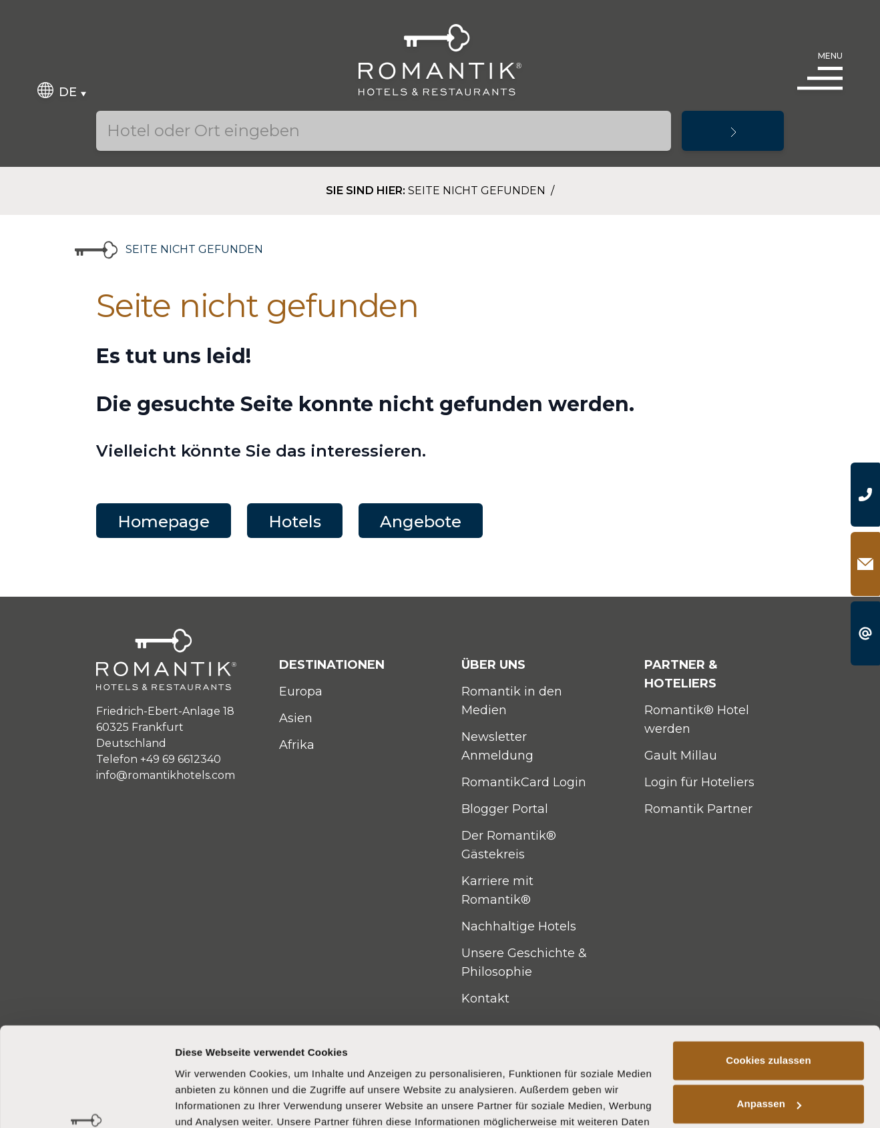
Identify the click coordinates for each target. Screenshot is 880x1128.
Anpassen (769, 1015)
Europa (300, 691)
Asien (295, 718)
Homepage (164, 521)
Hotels (294, 521)
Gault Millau (680, 755)
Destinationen (332, 664)
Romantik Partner (698, 809)
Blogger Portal (504, 809)
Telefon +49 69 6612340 (158, 759)
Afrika (296, 745)
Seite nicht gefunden (478, 190)
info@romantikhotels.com (165, 775)
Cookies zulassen (768, 971)
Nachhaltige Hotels (518, 926)
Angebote (420, 521)
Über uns (493, 664)
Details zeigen (208, 1101)
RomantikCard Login (523, 782)
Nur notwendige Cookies (768, 1059)
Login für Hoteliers (699, 782)
